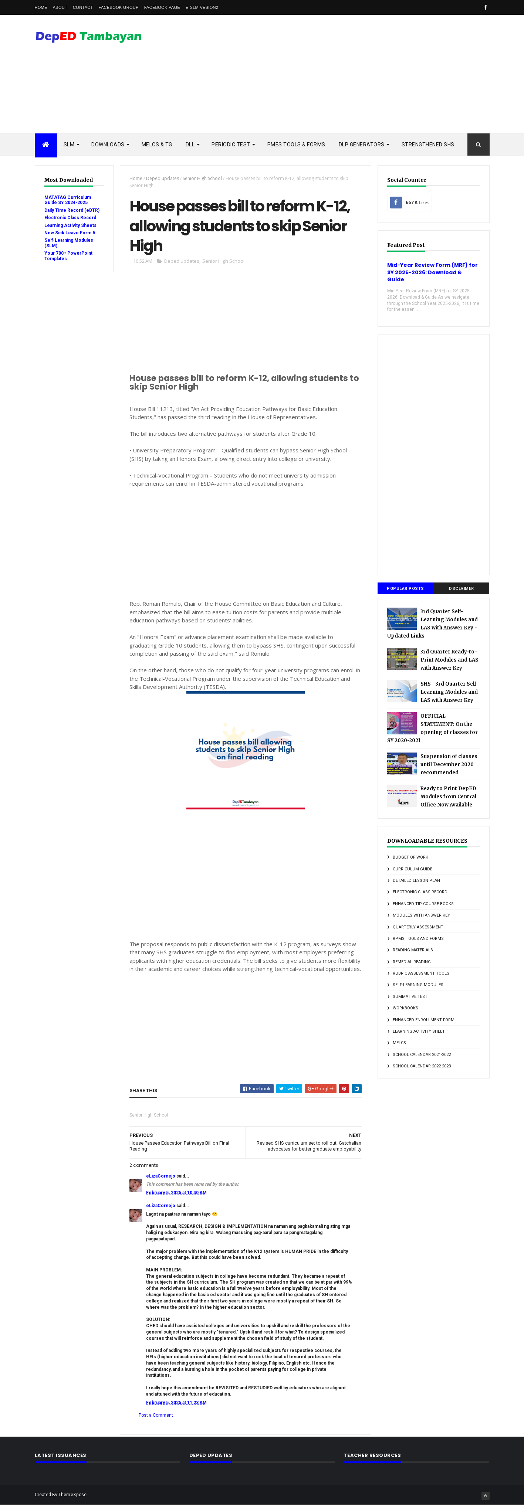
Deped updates (162, 178)
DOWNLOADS (108, 144)
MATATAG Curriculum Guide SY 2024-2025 (67, 200)
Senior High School (202, 178)
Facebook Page (162, 7)
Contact (83, 7)
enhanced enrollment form (423, 1020)
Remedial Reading (412, 961)
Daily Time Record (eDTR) (71, 210)
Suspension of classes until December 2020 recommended (448, 764)
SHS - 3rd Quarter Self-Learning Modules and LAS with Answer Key (449, 692)
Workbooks (405, 1008)
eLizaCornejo (160, 1176)
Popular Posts (405, 588)
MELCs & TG (157, 144)
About (60, 7)
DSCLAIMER (461, 588)
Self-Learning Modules (418, 984)
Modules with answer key (421, 915)
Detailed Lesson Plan (416, 880)
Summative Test (410, 996)
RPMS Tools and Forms (418, 938)
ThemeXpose (72, 1494)
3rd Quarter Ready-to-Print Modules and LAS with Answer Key (449, 660)
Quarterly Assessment (418, 927)
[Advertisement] (355, 74)
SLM (69, 144)
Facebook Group (119, 7)
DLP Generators (362, 144)
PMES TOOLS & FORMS (296, 144)
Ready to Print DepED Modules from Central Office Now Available (448, 796)
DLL (190, 144)
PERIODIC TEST (231, 144)
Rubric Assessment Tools (421, 973)
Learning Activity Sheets (70, 225)
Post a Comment (156, 1415)
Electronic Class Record (70, 217)
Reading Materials (413, 950)
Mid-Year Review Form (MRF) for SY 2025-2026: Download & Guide (432, 272)
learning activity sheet (419, 1031)
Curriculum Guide (412, 869)
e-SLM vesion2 (202, 7)
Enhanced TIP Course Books (423, 903)
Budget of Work (410, 857)
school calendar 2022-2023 (422, 1066)
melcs (399, 1042)
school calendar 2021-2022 (422, 1054)
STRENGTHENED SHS (428, 144)
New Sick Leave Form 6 (69, 232)
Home (41, 7)
